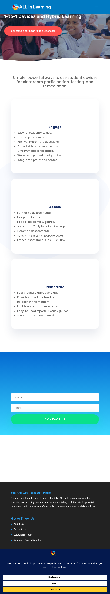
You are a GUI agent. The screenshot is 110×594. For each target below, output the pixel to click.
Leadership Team (23, 534)
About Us (19, 523)
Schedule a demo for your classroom (33, 31)
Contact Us (20, 529)
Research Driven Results (27, 540)
